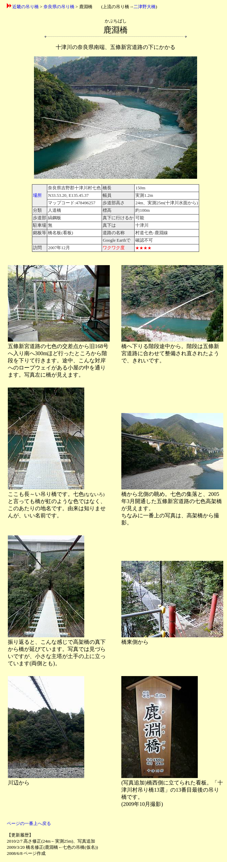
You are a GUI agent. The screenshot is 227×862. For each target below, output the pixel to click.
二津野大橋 (145, 6)
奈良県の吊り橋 (58, 6)
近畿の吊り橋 (25, 6)
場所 (37, 195)
